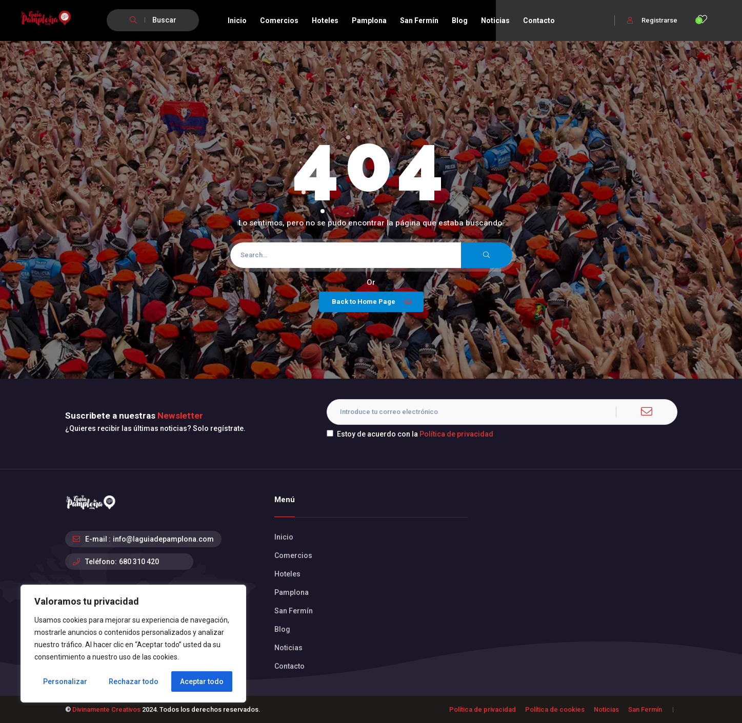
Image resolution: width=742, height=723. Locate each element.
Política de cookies (555, 709)
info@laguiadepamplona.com (163, 539)
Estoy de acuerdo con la (410, 434)
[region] (133, 644)
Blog (460, 20)
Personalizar (65, 681)
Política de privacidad (456, 434)
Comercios (279, 20)
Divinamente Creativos (106, 709)
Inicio (237, 20)
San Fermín (419, 20)
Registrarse (652, 20)
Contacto (539, 20)
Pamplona (369, 20)
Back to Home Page (372, 302)
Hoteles (325, 20)
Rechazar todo (133, 681)
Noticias (495, 20)
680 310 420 (139, 561)
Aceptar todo (202, 681)
